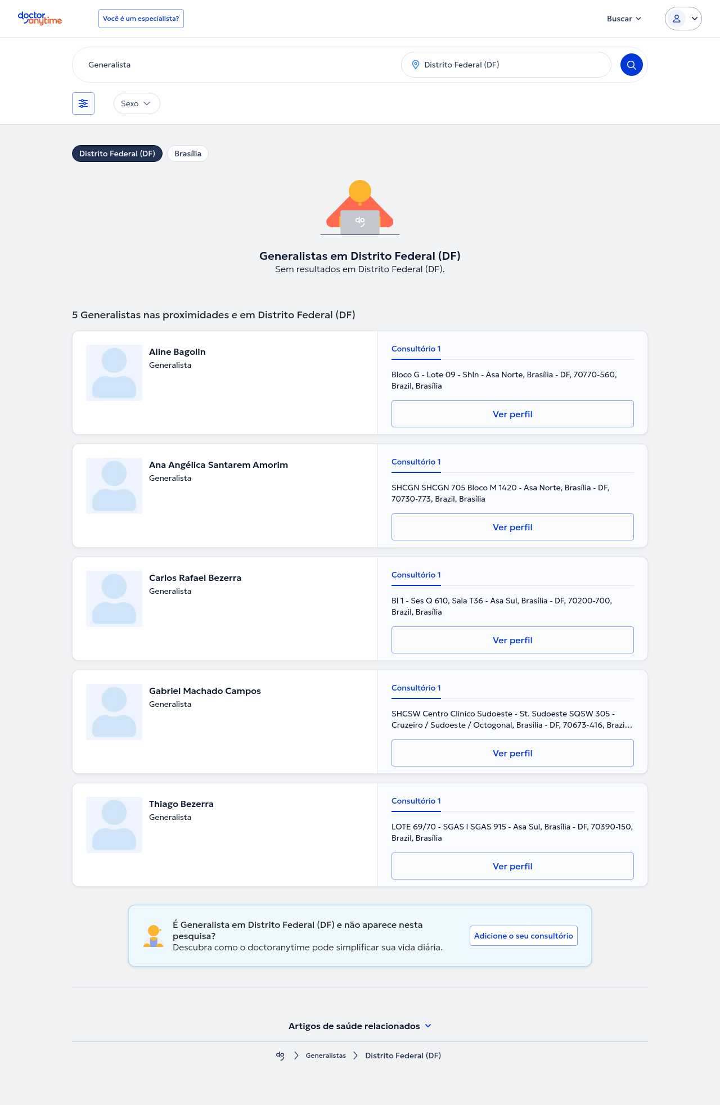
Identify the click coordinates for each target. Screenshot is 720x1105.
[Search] (631, 64)
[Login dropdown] (683, 18)
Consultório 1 (416, 349)
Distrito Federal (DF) (117, 153)
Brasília (187, 153)
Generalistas (326, 1056)
